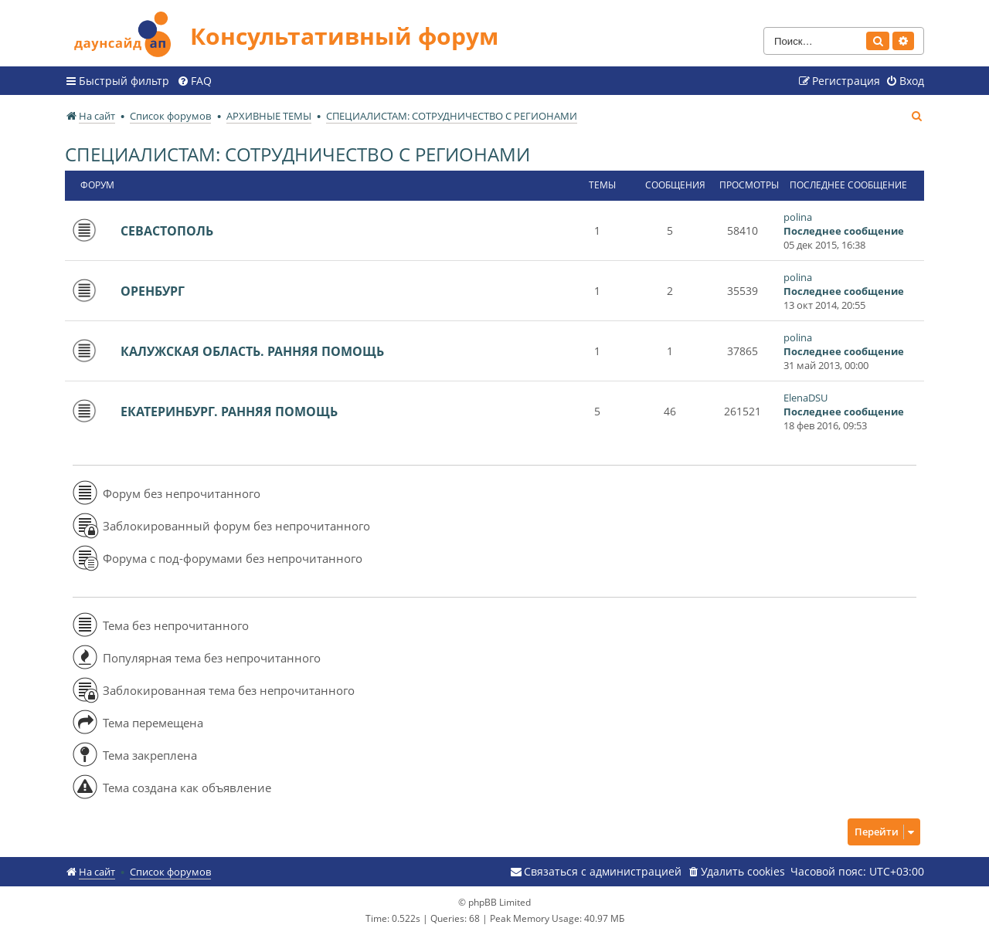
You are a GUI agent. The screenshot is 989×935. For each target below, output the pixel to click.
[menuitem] (194, 81)
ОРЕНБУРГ (153, 291)
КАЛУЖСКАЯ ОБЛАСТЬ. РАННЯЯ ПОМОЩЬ (252, 351)
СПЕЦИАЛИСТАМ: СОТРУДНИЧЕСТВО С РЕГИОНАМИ (297, 154)
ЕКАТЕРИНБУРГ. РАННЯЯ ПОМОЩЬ (229, 411)
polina (797, 217)
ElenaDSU (805, 398)
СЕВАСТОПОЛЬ (167, 230)
